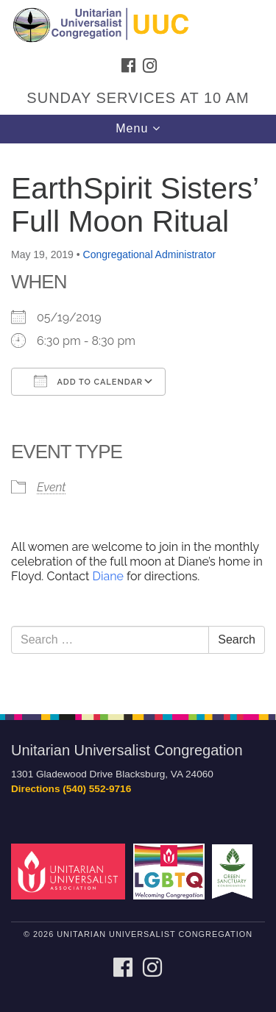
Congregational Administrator (149, 254)
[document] (138, 420)
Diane (106, 576)
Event (51, 487)
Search (236, 639)
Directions (35, 788)
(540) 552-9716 (97, 788)
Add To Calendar (88, 381)
